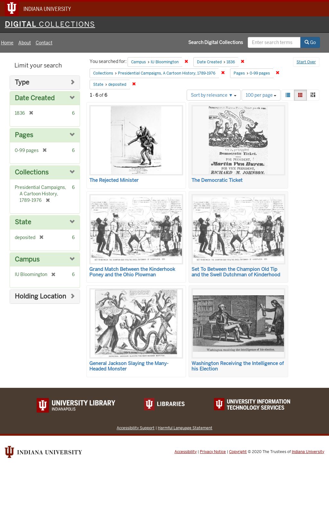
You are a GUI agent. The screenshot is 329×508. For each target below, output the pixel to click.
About (24, 43)
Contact (44, 43)
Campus (27, 259)
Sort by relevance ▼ (213, 95)
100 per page (261, 95)
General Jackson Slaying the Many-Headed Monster (128, 366)
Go (310, 42)
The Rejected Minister (113, 180)
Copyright (238, 451)
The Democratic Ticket (217, 180)
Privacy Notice (213, 451)
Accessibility (185, 451)
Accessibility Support (136, 427)
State (23, 222)
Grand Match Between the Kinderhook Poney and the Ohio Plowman (132, 272)
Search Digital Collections (215, 42)
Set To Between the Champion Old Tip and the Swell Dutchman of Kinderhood (235, 272)
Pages (24, 135)
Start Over (306, 62)
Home (7, 43)
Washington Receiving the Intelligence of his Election (237, 366)
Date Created (35, 98)
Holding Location (40, 296)
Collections (32, 172)
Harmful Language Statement (185, 427)
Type (22, 82)
